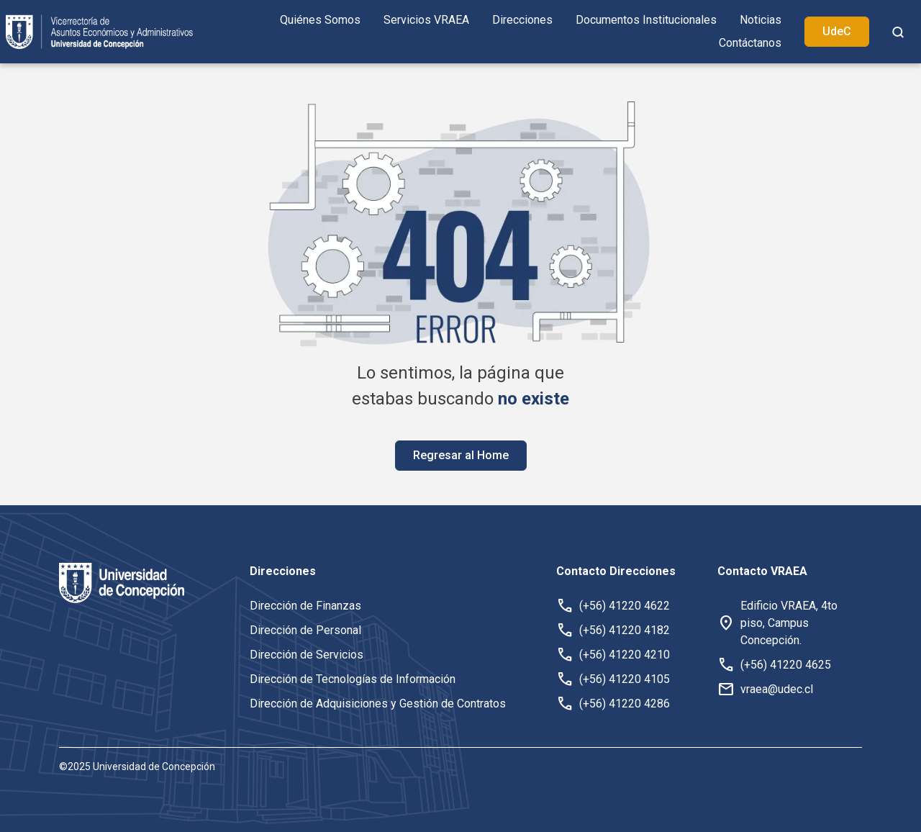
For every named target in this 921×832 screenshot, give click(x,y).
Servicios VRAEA (426, 20)
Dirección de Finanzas (305, 605)
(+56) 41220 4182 (624, 630)
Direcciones (522, 20)
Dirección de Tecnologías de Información (352, 679)
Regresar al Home (461, 455)
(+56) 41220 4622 (624, 605)
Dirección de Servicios (306, 654)
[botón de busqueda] (898, 31)
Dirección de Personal (305, 630)
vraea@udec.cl (776, 689)
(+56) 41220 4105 (624, 679)
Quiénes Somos (320, 20)
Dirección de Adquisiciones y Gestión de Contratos (378, 703)
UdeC (836, 31)
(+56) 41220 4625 (785, 665)
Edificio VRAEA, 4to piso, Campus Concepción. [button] (789, 623)
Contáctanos (750, 43)
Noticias (760, 20)
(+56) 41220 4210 (624, 654)
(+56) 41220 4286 (624, 703)
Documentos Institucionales (646, 20)
